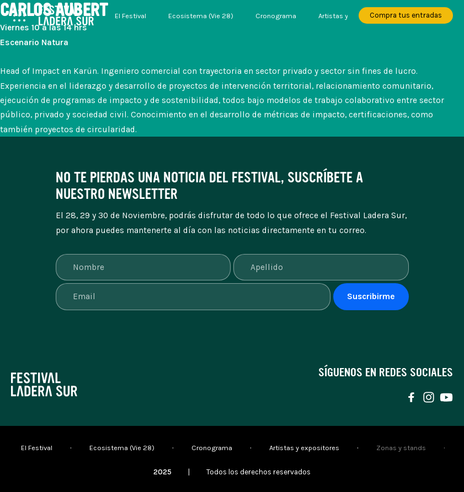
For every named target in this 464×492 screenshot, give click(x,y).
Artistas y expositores (304, 448)
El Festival (130, 16)
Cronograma (275, 16)
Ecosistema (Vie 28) (200, 16)
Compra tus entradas (406, 15)
